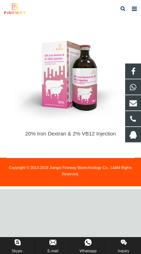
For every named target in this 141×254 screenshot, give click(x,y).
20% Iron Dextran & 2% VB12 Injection (70, 134)
